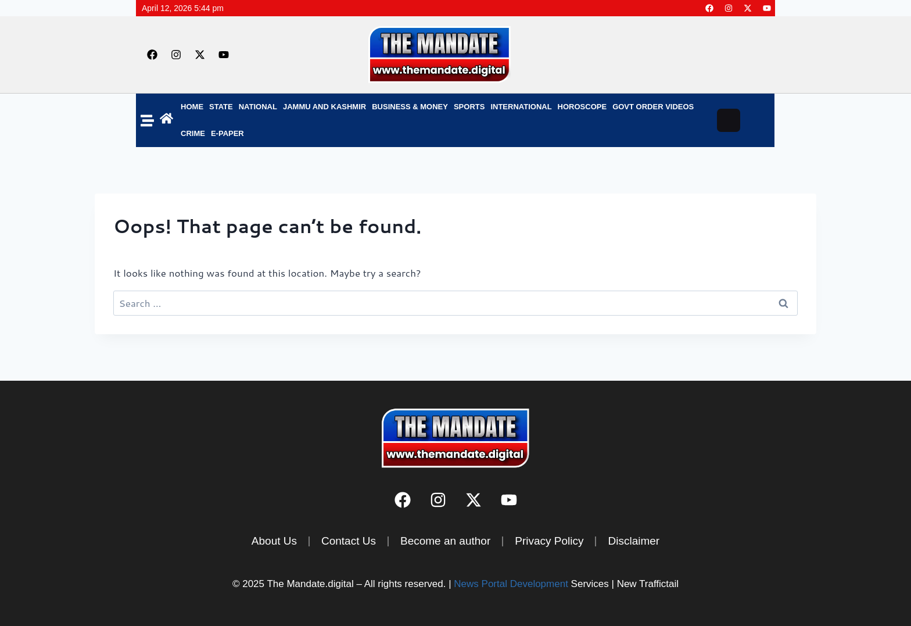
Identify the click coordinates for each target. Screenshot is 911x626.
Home (192, 106)
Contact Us (348, 541)
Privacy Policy (549, 541)
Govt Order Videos (653, 106)
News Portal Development (511, 583)
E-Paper (227, 133)
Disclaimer (633, 541)
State (221, 106)
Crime (193, 133)
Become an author (445, 541)
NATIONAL (258, 106)
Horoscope (582, 106)
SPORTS (469, 106)
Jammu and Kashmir (324, 106)
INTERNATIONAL (520, 106)
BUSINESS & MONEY (410, 106)
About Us (274, 541)
